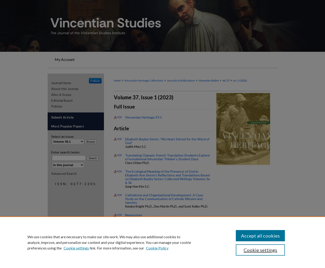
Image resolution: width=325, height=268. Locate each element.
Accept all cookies (260, 235)
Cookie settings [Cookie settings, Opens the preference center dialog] (260, 250)
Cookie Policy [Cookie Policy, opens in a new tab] (157, 248)
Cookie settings (76, 248)
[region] (162, 242)
